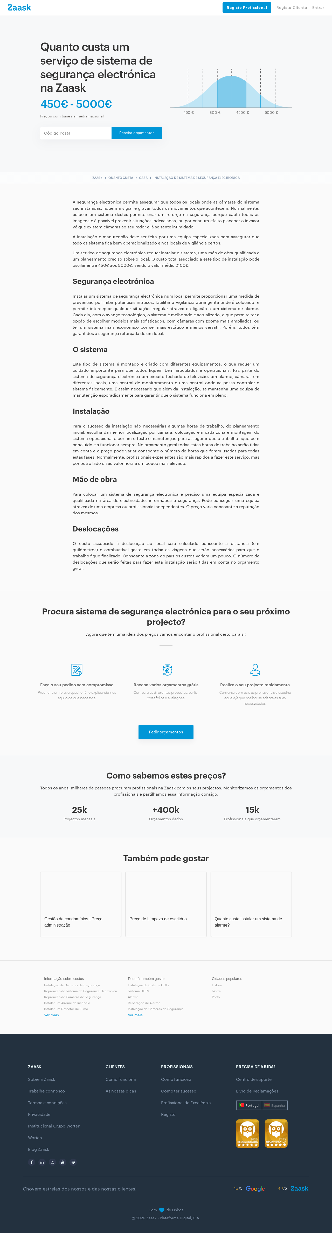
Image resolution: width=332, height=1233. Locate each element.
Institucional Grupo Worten (54, 1126)
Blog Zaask (38, 1149)
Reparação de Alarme (144, 1003)
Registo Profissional (247, 7)
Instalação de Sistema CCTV (149, 985)
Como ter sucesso (178, 1091)
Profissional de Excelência (186, 1103)
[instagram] (52, 1162)
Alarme (133, 997)
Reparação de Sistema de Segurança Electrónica (80, 991)
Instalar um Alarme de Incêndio (67, 1003)
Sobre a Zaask (41, 1079)
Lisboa (217, 985)
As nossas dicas (121, 1091)
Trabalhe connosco (46, 1091)
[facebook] (31, 1162)
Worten (35, 1138)
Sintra (216, 991)
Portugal (252, 1105)
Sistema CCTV (138, 991)
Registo (168, 1114)
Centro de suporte (253, 1079)
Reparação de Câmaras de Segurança (72, 997)
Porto (216, 997)
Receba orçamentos (136, 133)
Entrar (318, 8)
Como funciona (121, 1079)
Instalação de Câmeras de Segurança (72, 985)
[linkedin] (42, 1162)
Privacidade (39, 1114)
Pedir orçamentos (166, 732)
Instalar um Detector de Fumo (66, 1009)
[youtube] (62, 1162)
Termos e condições (47, 1103)
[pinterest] (73, 1162)
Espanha (278, 1105)
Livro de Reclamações (257, 1091)
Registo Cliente (291, 8)
